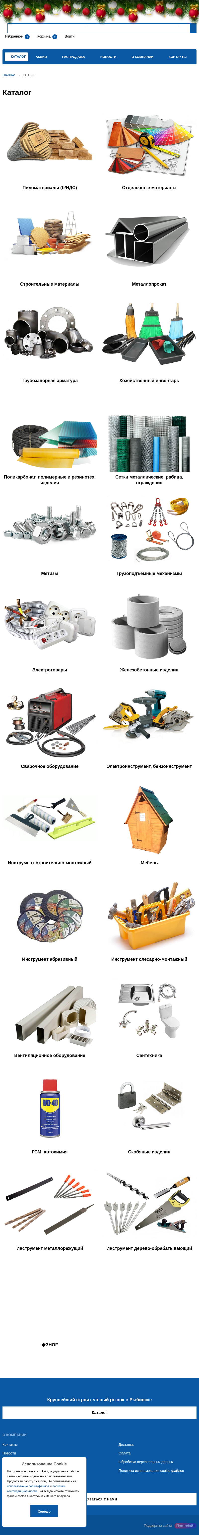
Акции (41, 57)
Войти (69, 36)
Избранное (14, 36)
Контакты (178, 57)
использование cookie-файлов (28, 1486)
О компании (142, 57)
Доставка (126, 1445)
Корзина (44, 36)
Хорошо (44, 1511)
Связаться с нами (99, 1499)
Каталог (99, 1412)
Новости (108, 57)
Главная (9, 75)
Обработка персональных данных (146, 1462)
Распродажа (73, 57)
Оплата (125, 1453)
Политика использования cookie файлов (151, 1471)
